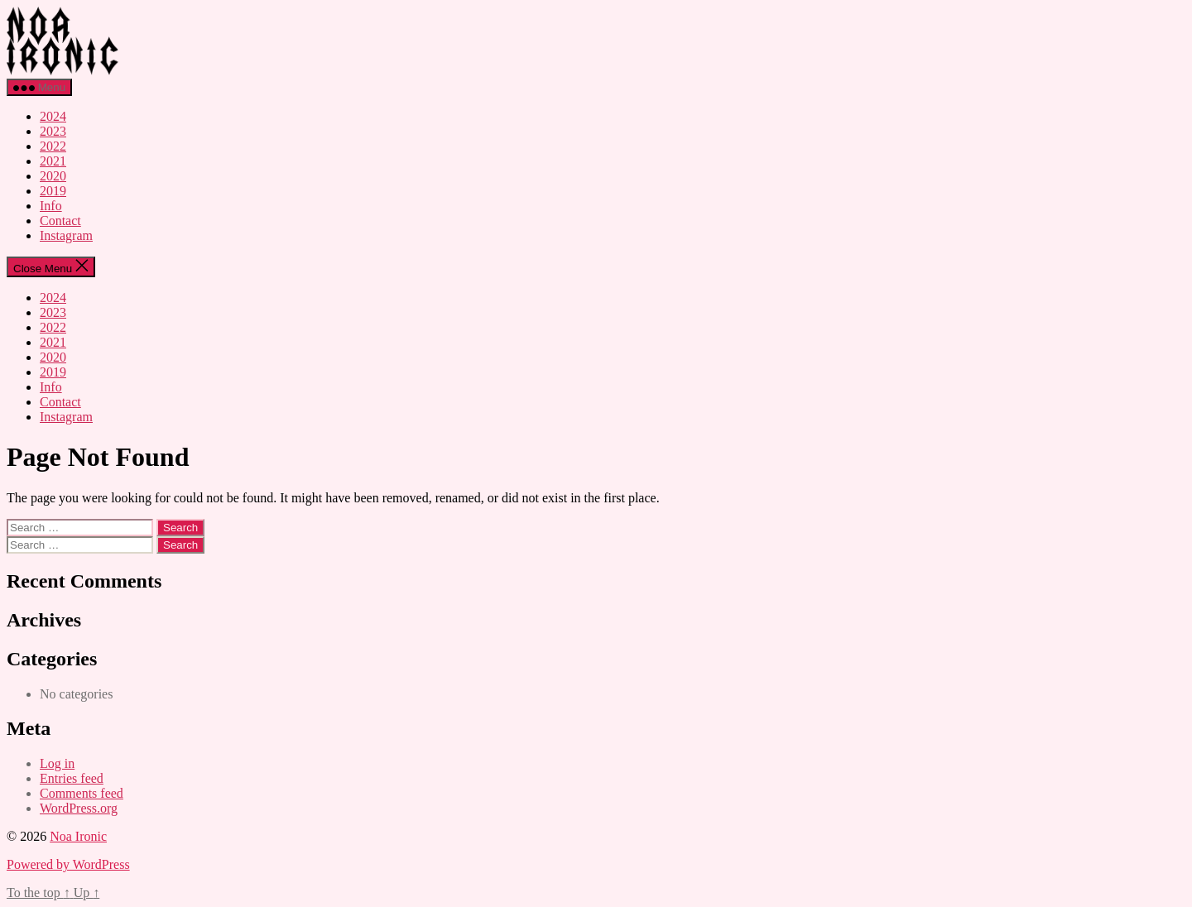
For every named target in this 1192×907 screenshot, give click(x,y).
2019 (53, 191)
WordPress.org (79, 808)
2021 (53, 161)
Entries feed (71, 778)
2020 (53, 176)
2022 (53, 146)
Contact (60, 221)
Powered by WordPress (68, 864)
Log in (57, 763)
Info (51, 206)
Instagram (66, 235)
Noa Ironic (78, 836)
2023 (53, 131)
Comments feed (81, 793)
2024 (53, 116)
